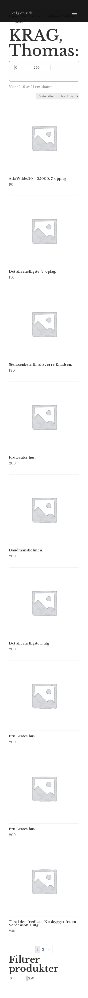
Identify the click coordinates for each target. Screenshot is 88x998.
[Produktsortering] (57, 96)
